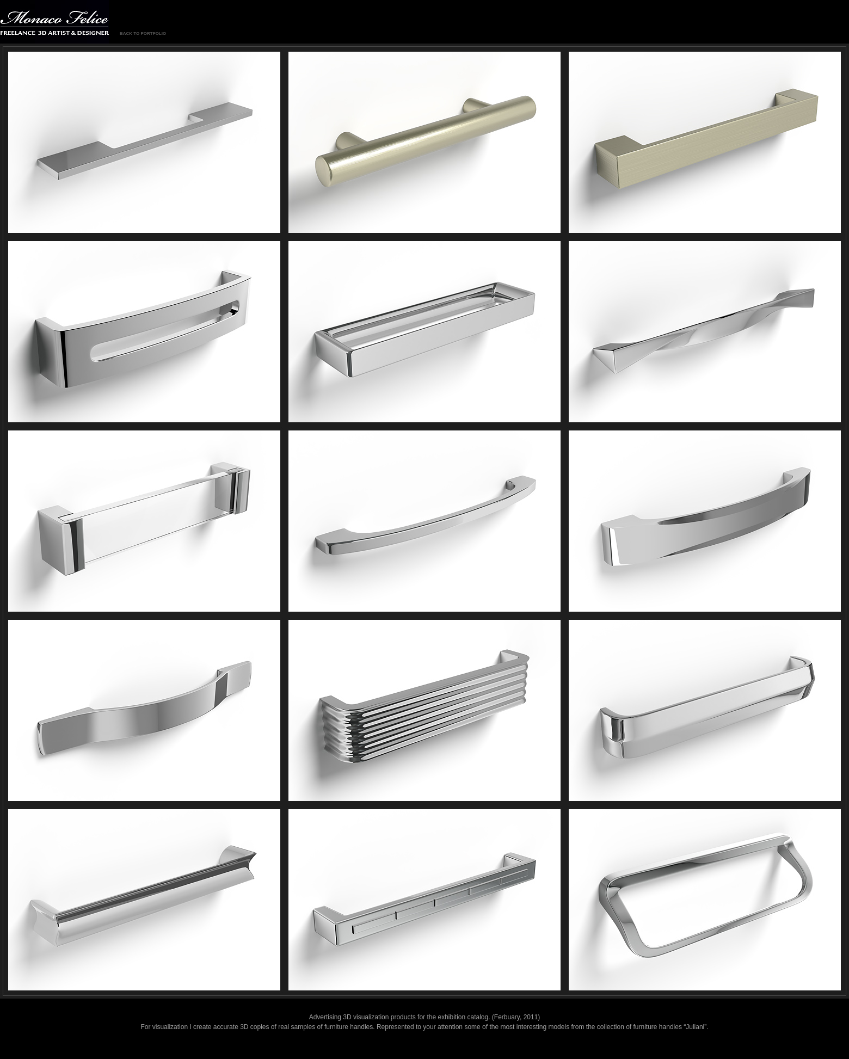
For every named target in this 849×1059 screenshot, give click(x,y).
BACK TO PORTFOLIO (143, 33)
